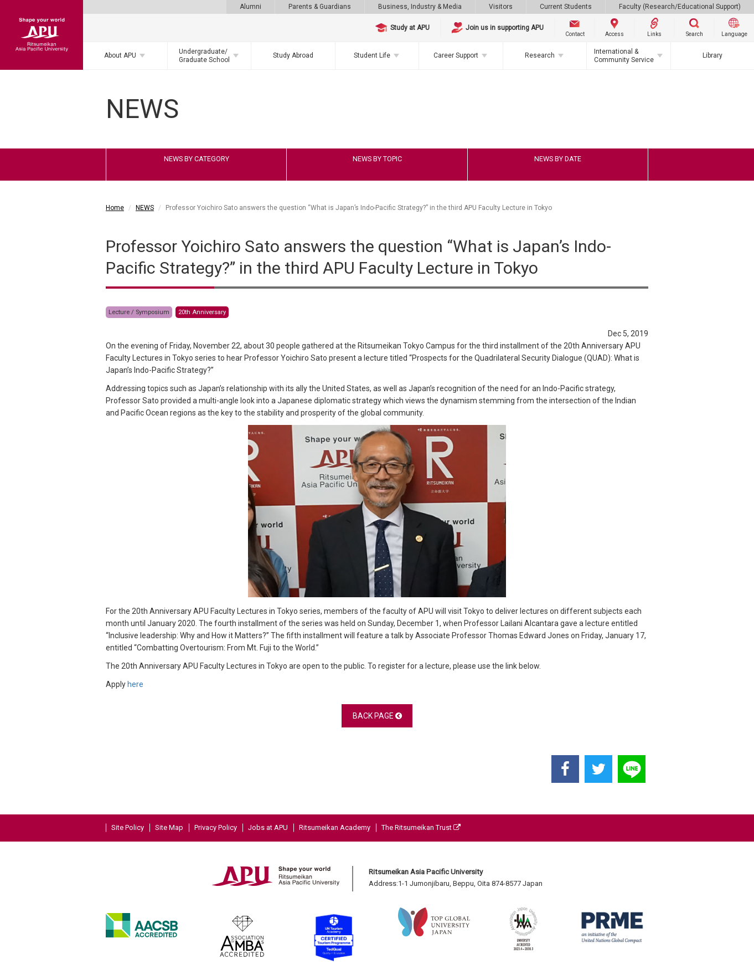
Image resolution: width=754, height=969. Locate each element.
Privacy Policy (215, 827)
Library (712, 55)
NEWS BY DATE (557, 159)
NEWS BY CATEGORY (196, 159)
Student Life (372, 55)
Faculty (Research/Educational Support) (680, 7)
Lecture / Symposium (139, 312)
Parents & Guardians (319, 7)
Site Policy (127, 827)
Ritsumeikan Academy (334, 827)
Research (540, 55)
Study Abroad (293, 55)
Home (115, 208)
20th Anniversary (202, 312)
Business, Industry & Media (420, 7)
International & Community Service (624, 55)
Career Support (455, 55)
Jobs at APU (268, 827)
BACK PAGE (377, 715)
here (135, 684)
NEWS (145, 208)
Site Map (169, 827)
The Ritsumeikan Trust (421, 827)
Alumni (250, 7)
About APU (120, 55)
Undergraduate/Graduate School (204, 55)
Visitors (501, 7)
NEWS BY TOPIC (377, 159)
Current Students (566, 7)
